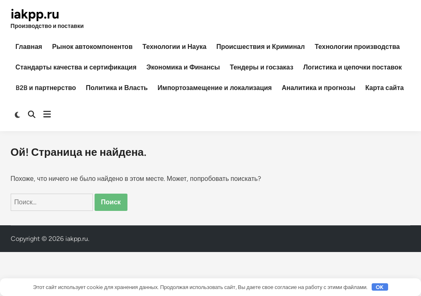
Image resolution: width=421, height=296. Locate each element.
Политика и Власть (117, 88)
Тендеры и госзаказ (261, 67)
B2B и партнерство (46, 88)
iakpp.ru (35, 14)
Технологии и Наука (174, 47)
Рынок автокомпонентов (92, 47)
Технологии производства (357, 47)
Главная (29, 47)
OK (380, 287)
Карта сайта (384, 88)
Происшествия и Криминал (260, 47)
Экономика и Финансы (183, 67)
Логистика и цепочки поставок (352, 67)
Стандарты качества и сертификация (76, 67)
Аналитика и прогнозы (318, 88)
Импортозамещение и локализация (214, 88)
